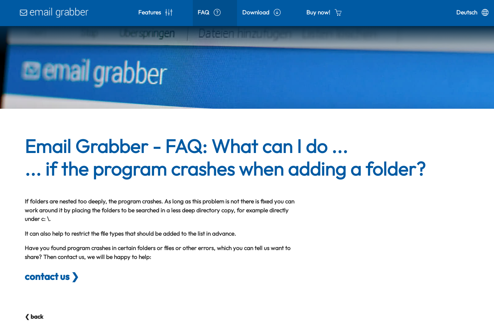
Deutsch (472, 12)
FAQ (209, 12)
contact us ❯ (52, 276)
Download (261, 12)
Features (155, 12)
